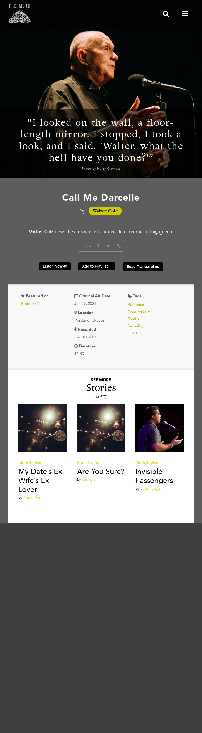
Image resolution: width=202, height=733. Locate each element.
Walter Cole (105, 211)
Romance (136, 304)
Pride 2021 (30, 303)
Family (133, 318)
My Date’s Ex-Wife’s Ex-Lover (41, 480)
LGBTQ (134, 333)
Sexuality (135, 325)
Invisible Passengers (154, 476)
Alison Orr (32, 497)
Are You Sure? (101, 471)
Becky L (88, 479)
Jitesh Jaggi (151, 488)
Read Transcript (143, 266)
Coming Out (139, 311)
